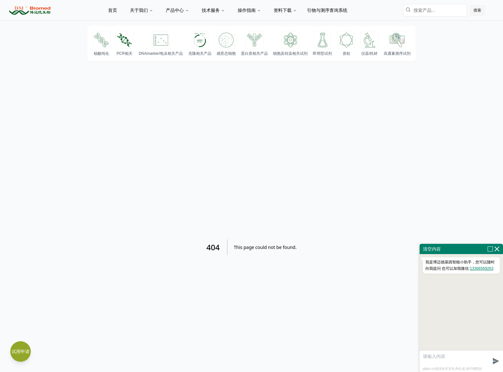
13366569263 (481, 268)
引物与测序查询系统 (327, 10)
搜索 (477, 10)
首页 (112, 10)
